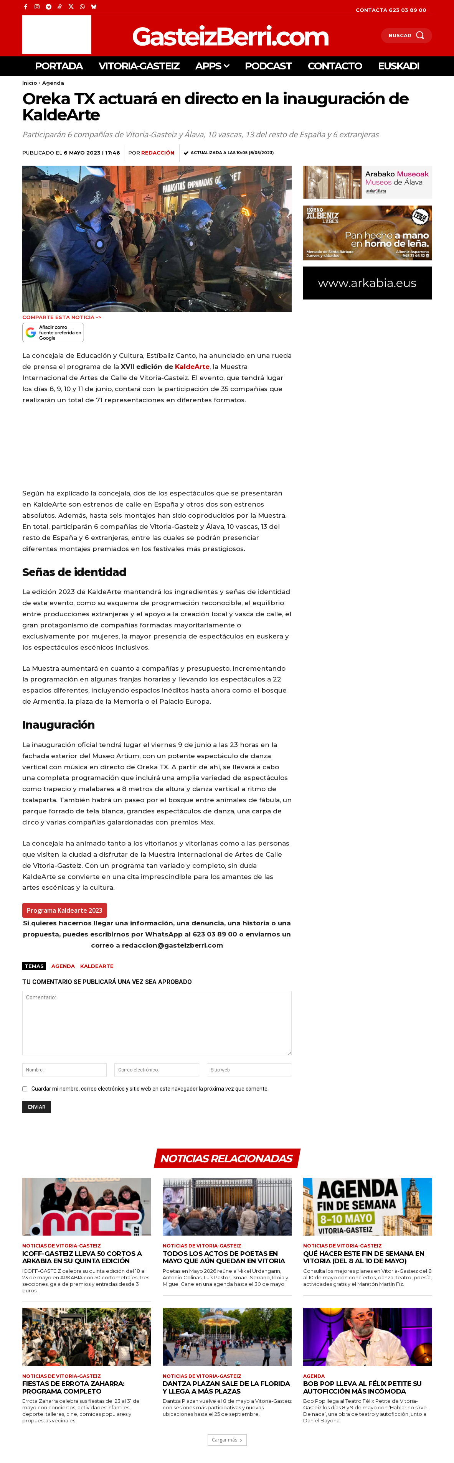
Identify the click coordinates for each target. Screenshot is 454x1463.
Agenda (53, 83)
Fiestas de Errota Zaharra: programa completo (73, 1387)
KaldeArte (192, 366)
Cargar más (227, 1440)
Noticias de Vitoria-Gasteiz (61, 1246)
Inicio (29, 83)
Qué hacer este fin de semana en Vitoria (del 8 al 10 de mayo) (363, 1257)
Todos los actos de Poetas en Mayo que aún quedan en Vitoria (224, 1257)
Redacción (157, 153)
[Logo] (190, 35)
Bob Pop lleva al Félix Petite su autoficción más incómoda (362, 1387)
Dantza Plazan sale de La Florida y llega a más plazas (226, 1387)
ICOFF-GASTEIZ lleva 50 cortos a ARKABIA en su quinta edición (82, 1257)
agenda (63, 966)
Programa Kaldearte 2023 (64, 910)
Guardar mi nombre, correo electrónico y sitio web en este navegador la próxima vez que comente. (150, 1089)
